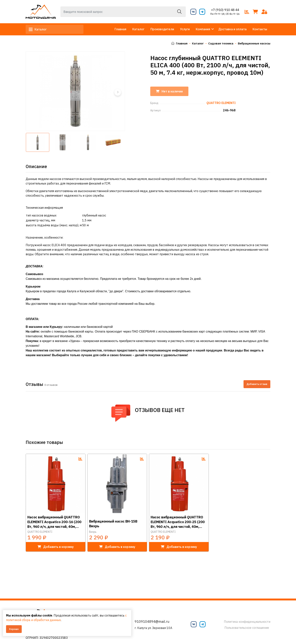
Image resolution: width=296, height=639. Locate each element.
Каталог (39, 29)
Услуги (185, 29)
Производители (162, 29)
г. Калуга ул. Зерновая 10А (153, 628)
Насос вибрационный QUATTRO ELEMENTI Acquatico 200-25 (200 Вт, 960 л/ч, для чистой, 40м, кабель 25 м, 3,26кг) (178, 521)
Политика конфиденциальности (247, 621)
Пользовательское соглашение (246, 628)
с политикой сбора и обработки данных (55, 620)
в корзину (56, 547)
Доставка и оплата (232, 29)
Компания (203, 29)
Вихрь (92, 532)
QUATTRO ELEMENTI (39, 532)
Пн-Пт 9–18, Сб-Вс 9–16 (225, 14)
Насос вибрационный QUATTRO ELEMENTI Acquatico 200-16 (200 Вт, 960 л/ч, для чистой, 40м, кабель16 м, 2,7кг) (54, 521)
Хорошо (14, 629)
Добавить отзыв (257, 384)
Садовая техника (218, 43)
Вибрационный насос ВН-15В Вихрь (113, 523)
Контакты (260, 29)
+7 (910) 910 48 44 (225, 10)
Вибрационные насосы (253, 43)
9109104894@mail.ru (152, 621)
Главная (120, 29)
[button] (117, 92)
